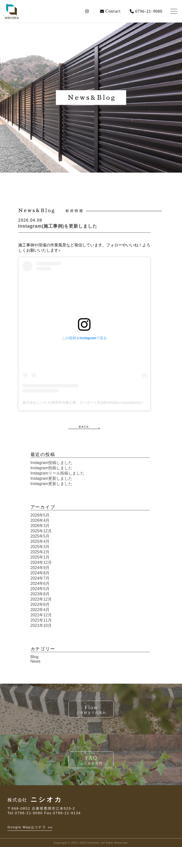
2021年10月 (41, 625)
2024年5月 (40, 589)
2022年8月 (40, 604)
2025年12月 (41, 531)
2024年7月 (40, 578)
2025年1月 (40, 557)
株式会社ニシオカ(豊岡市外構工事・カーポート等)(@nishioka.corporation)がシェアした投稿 (94, 402)
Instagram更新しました (51, 478)
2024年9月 (40, 568)
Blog (34, 657)
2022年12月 (41, 599)
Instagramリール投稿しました (57, 473)
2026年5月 (40, 515)
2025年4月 (40, 541)
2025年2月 (40, 552)
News (35, 661)
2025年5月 (40, 536)
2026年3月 (40, 526)
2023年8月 (40, 594)
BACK (84, 427)
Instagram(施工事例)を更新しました (57, 226)
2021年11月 (41, 620)
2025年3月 (40, 547)
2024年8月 (40, 573)
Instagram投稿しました (51, 463)
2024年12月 (41, 562)
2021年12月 (41, 615)
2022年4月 (40, 610)
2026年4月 (40, 520)
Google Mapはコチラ (30, 827)
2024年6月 (40, 583)
